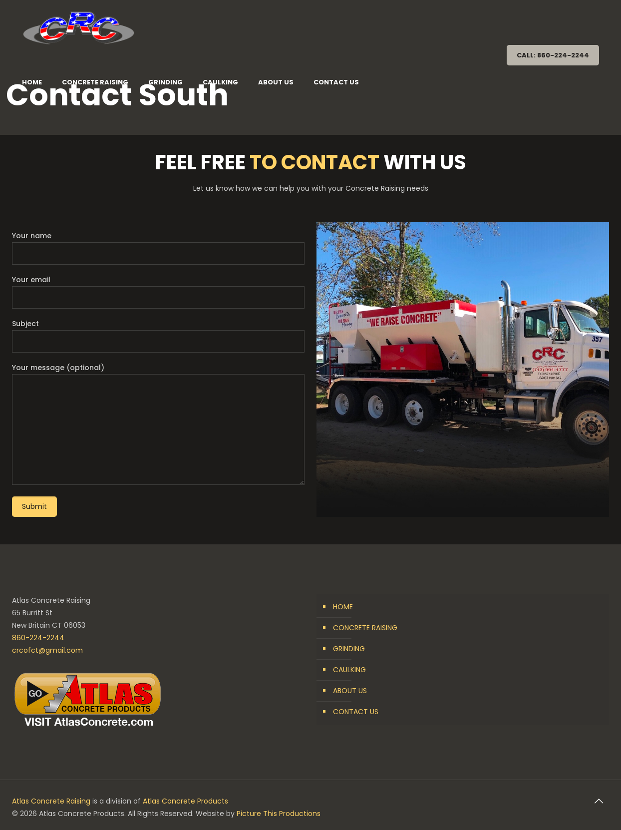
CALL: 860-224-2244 (553, 55)
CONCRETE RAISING (365, 628)
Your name (158, 248)
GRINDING (349, 649)
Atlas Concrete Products (185, 801)
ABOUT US (350, 691)
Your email (158, 292)
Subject (158, 336)
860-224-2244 (38, 638)
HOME (343, 607)
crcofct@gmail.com (47, 650)
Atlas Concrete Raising (51, 801)
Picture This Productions (278, 814)
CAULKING (349, 670)
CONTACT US (355, 712)
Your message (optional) (158, 424)
